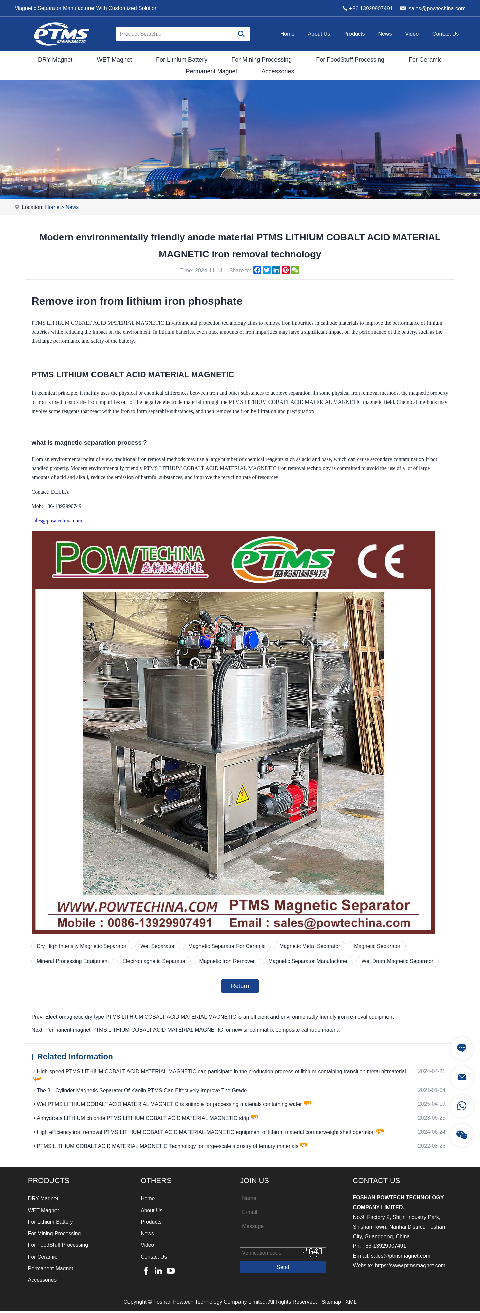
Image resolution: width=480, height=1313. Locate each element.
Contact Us (445, 34)
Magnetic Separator (382, 946)
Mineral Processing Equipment (73, 961)
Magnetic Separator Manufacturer (312, 961)
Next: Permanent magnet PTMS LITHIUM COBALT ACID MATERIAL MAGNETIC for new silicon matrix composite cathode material (188, 1030)
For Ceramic (425, 59)
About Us (319, 34)
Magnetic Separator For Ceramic (230, 946)
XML (351, 1304)
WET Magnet (114, 59)
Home (287, 34)
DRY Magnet (55, 59)
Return (240, 986)
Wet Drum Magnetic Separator (402, 961)
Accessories (278, 71)
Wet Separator (159, 946)
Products (354, 34)
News (385, 34)
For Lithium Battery (181, 59)
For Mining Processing (261, 59)
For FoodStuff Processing (350, 59)
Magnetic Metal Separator (313, 946)
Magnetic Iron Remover (230, 961)
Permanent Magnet (211, 71)
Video (412, 34)
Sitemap (331, 1304)
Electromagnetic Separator (156, 961)
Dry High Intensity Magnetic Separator (82, 946)
